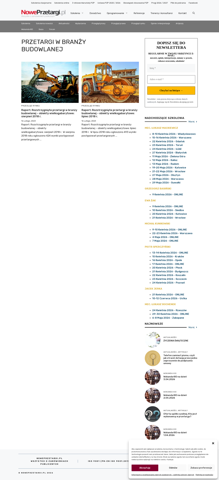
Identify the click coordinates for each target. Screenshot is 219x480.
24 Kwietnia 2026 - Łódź (167, 148)
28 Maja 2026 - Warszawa (168, 178)
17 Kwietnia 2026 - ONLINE (168, 263)
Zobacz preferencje (201, 467)
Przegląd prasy (98, 23)
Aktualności (64, 23)
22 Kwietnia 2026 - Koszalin (168, 275)
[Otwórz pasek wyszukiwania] (194, 13)
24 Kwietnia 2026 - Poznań (168, 282)
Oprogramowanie (119, 13)
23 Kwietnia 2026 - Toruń (167, 145)
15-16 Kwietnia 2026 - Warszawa (171, 137)
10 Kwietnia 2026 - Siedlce (168, 210)
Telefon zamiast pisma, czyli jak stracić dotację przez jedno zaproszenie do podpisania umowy (180, 359)
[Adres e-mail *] (171, 79)
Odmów (173, 467)
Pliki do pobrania (178, 3)
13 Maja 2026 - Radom (165, 163)
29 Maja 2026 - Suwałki (166, 182)
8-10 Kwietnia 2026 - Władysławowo (174, 133)
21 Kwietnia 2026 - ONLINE (168, 294)
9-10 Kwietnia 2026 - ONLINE (169, 229)
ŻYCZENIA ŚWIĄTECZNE (175, 340)
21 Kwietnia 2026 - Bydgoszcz (170, 271)
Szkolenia (79, 13)
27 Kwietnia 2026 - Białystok (169, 152)
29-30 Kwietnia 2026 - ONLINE (170, 313)
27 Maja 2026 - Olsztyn (166, 175)
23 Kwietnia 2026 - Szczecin (169, 278)
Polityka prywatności (204, 475)
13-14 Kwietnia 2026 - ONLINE (170, 252)
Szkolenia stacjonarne (41, 3)
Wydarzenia (80, 23)
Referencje (139, 13)
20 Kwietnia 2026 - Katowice (169, 213)
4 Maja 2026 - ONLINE (165, 237)
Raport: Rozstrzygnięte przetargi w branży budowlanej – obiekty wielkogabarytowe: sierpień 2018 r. (49, 113)
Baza (41, 29)
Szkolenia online (61, 3)
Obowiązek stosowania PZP (135, 3)
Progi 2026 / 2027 (159, 3)
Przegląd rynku (138, 23)
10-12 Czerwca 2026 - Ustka (169, 298)
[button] (213, 443)
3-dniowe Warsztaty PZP (83, 3)
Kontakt (182, 13)
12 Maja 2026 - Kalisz (165, 160)
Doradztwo (95, 13)
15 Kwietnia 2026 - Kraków (168, 256)
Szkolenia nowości (44, 23)
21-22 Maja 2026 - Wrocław (168, 171)
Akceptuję (144, 467)
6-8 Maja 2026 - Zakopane (168, 317)
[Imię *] (171, 68)
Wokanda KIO (27, 29)
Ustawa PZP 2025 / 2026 (109, 3)
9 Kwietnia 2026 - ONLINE (167, 194)
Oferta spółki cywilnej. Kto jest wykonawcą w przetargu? (180, 415)
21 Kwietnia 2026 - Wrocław (169, 217)
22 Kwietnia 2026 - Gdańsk (168, 141)
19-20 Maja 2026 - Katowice (169, 167)
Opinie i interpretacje (160, 23)
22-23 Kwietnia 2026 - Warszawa (172, 233)
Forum (52, 29)
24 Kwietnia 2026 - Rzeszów (169, 310)
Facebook (193, 3)
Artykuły (179, 23)
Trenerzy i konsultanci (162, 13)
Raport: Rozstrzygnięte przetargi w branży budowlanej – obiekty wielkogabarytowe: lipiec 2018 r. (109, 113)
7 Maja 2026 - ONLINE (165, 240)
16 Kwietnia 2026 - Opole (167, 260)
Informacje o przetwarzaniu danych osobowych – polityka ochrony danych (163, 475)
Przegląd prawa (118, 23)
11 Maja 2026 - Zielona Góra (168, 156)
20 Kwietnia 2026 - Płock (167, 267)
